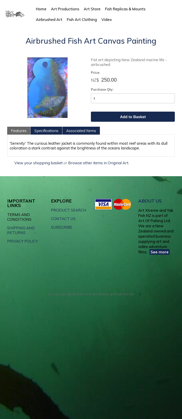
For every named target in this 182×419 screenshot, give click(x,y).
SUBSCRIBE (61, 227)
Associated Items (81, 130)
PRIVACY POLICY (22, 241)
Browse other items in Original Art (98, 162)
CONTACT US (63, 218)
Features (18, 130)
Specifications (46, 130)
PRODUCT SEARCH (68, 210)
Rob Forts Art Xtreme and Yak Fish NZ (105, 294)
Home (41, 9)
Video (106, 19)
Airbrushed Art (49, 19)
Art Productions (65, 9)
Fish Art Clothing (82, 19)
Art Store (92, 9)
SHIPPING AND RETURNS (21, 230)
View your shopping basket (38, 162)
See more (160, 252)
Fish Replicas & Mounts (125, 9)
